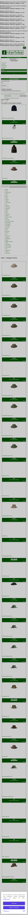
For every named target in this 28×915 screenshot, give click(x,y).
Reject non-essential (14, 907)
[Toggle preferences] (6, 911)
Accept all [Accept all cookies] (14, 903)
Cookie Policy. (6, 899)
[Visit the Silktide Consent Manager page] (24, 911)
